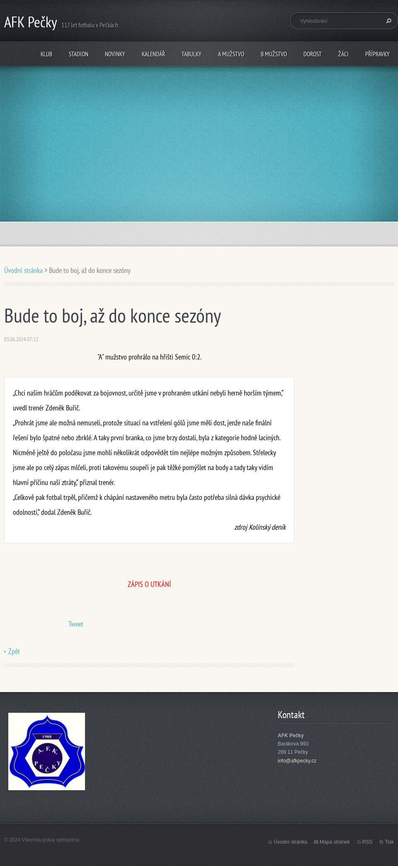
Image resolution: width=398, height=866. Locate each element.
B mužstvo (274, 54)
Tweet (75, 624)
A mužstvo (231, 54)
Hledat (387, 20)
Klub (46, 54)
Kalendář (153, 54)
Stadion (78, 54)
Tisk (389, 842)
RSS (367, 842)
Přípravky (377, 54)
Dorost (312, 54)
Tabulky (191, 54)
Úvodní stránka (23, 270)
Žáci (343, 54)
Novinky (115, 54)
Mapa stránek (335, 842)
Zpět (14, 651)
